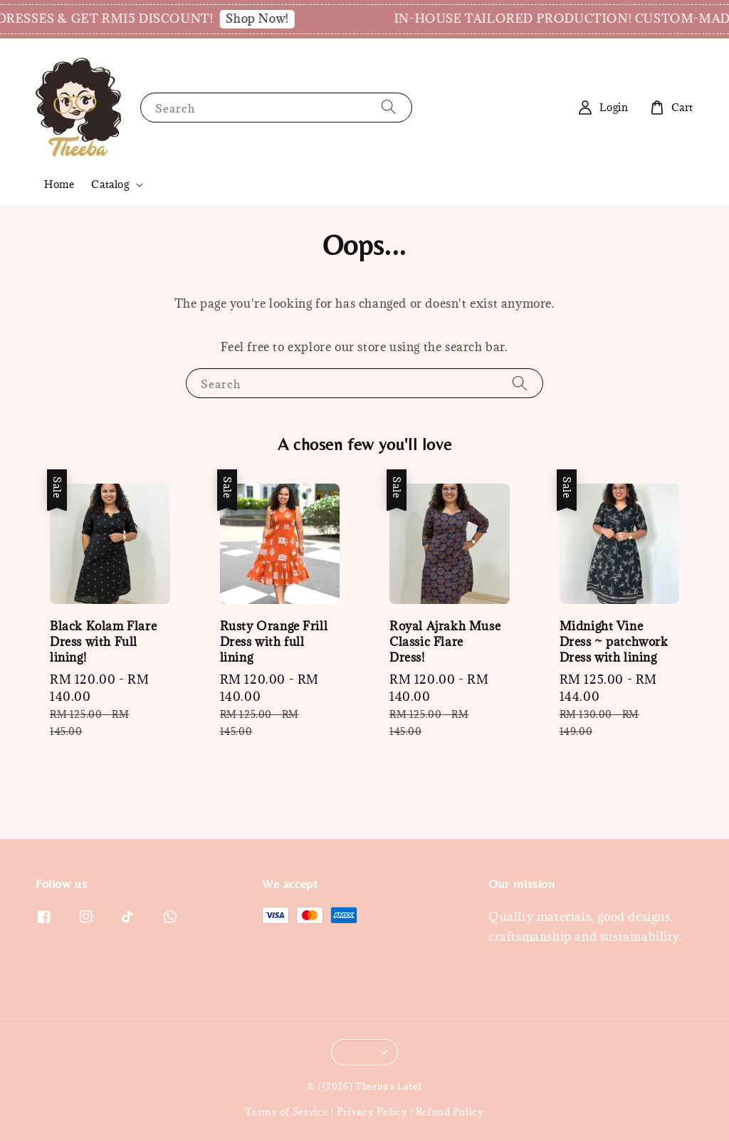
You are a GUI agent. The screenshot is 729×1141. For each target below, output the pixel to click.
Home (59, 184)
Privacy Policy (372, 1111)
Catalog (110, 184)
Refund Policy (450, 1111)
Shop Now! (272, 18)
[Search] (388, 107)
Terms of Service (286, 1111)
